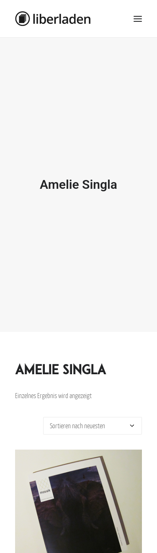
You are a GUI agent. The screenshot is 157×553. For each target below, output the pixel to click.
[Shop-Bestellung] (92, 420)
